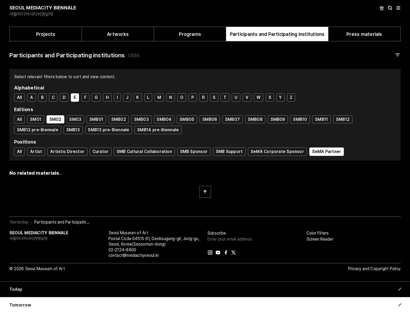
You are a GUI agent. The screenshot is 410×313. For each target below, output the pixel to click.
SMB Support (229, 151)
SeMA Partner (326, 151)
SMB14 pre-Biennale (158, 129)
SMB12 (343, 119)
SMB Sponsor (194, 151)
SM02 (55, 119)
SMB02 (118, 119)
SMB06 (209, 119)
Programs (190, 34)
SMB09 (278, 119)
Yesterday (19, 222)
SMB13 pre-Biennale (108, 129)
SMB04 (164, 119)
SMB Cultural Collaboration (144, 151)
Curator (101, 151)
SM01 (35, 119)
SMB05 (187, 119)
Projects (45, 34)
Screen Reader (319, 239)
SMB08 (255, 119)
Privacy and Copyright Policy (374, 268)
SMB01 (96, 119)
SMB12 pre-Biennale (37, 129)
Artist (36, 151)
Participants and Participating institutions (277, 34)
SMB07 (232, 119)
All (19, 97)
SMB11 (321, 119)
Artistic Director (67, 151)
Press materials (364, 34)
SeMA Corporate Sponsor (277, 151)
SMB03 (141, 119)
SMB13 (73, 129)
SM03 (75, 119)
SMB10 (300, 119)
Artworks (118, 34)
